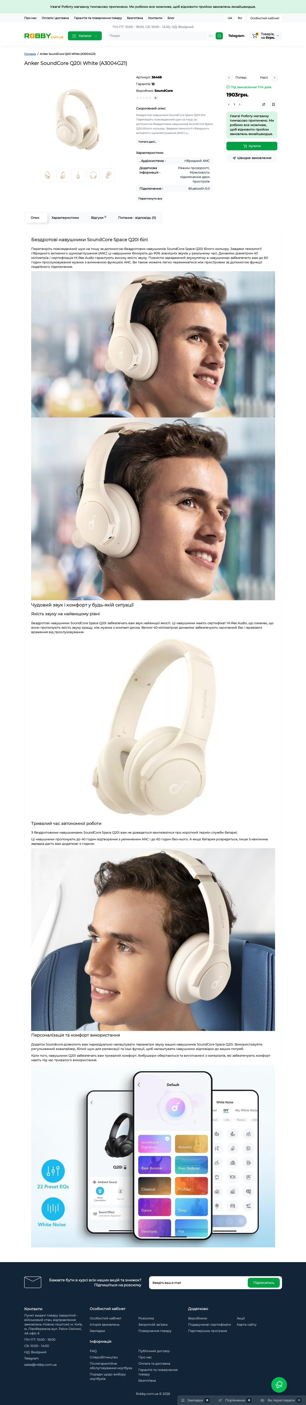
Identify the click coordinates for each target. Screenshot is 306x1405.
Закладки (97, 1331)
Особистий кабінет (264, 18)
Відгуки (98, 217)
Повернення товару (154, 1331)
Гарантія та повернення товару (98, 18)
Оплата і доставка (55, 18)
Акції (241, 1318)
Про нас (30, 18)
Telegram (236, 36)
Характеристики (65, 218)
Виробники (197, 1318)
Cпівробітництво (104, 1357)
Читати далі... (147, 141)
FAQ (93, 1351)
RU (240, 18)
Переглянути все (150, 198)
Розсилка (146, 1318)
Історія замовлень (104, 1325)
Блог (170, 18)
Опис (35, 218)
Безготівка (135, 18)
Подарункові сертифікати (209, 1325)
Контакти (155, 18)
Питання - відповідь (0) (137, 218)
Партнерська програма (207, 1331)
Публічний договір (154, 1351)
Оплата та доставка (154, 1364)
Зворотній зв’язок (153, 1325)
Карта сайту (246, 1325)
